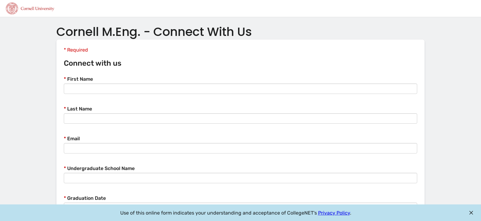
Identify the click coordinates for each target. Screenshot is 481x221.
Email (72, 139)
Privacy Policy (334, 213)
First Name (78, 79)
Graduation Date (85, 198)
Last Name (78, 109)
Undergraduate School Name (99, 168)
